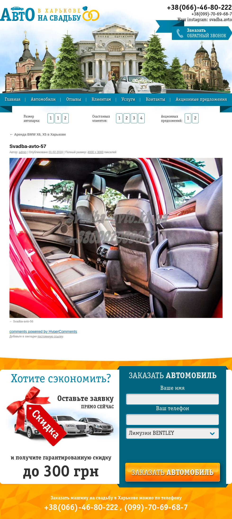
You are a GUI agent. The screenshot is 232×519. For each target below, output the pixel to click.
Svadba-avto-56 (23, 321)
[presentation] (173, 450)
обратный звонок (209, 33)
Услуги (128, 99)
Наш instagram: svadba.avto (205, 20)
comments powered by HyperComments (43, 332)
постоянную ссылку (50, 336)
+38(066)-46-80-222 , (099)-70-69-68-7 (116, 508)
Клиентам (101, 99)
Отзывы (73, 99)
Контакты (155, 99)
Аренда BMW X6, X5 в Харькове (37, 134)
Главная (12, 99)
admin (23, 152)
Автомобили (43, 99)
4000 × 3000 (95, 152)
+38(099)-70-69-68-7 (212, 14)
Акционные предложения (201, 99)
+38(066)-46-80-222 (199, 8)
